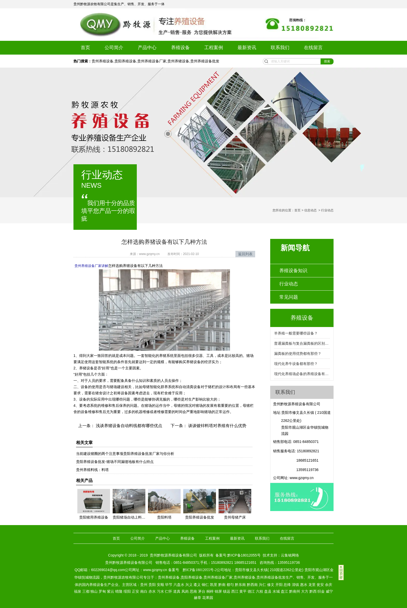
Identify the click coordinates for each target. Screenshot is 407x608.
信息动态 (310, 210)
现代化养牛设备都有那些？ (296, 364)
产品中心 (147, 47)
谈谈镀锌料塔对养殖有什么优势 (216, 425)
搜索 (327, 61)
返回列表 (245, 254)
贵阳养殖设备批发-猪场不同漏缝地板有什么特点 (115, 461)
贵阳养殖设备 (125, 61)
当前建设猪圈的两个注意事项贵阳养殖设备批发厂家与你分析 (125, 453)
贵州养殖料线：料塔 (92, 469)
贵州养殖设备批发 (204, 61)
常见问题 (288, 297)
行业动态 (288, 283)
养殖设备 (180, 47)
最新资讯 (247, 47)
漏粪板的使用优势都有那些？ (297, 353)
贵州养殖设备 (102, 61)
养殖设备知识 (293, 270)
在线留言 (313, 47)
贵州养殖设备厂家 (151, 61)
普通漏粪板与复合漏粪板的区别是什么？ (302, 343)
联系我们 (280, 47)
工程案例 (213, 47)
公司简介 (114, 47)
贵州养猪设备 (178, 61)
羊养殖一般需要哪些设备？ (296, 333)
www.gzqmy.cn (149, 254)
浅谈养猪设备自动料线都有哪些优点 (128, 425)
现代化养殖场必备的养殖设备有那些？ (302, 374)
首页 (85, 47)
